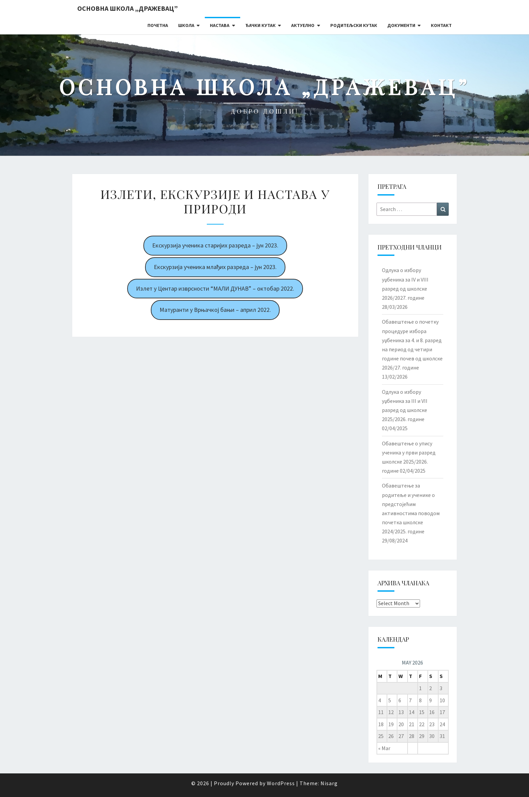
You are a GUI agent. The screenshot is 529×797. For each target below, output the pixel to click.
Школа (186, 25)
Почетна (157, 25)
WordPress (281, 783)
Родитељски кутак (353, 25)
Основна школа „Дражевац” (127, 8)
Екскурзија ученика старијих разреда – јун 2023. (215, 245)
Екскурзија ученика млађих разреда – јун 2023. (215, 267)
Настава (219, 25)
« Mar (384, 748)
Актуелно (302, 25)
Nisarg (329, 783)
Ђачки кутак (260, 25)
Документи (401, 25)
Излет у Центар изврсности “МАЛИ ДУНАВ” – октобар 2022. (215, 288)
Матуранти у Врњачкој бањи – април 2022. (215, 310)
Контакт (441, 25)
